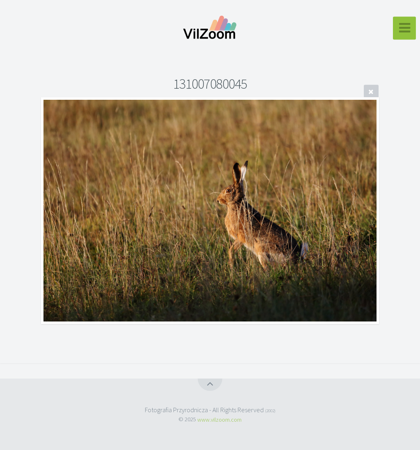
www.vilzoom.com (219, 419)
